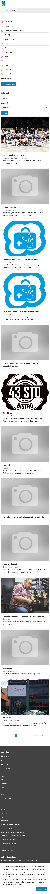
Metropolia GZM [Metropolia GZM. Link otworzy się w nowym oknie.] (6, 798)
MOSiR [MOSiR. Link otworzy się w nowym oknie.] (3, 809)
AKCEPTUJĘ (41, 889)
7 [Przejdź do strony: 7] (28, 735)
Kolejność (4, 103)
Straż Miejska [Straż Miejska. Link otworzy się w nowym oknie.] (5, 821)
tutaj (12, 879)
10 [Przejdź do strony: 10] (36, 735)
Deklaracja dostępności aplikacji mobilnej (14, 847)
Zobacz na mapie (9, 84)
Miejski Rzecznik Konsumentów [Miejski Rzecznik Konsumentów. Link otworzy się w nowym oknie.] (10, 824)
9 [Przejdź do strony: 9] (33, 735)
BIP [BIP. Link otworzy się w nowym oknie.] (2, 772)
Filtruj (5, 113)
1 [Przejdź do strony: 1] (13, 735)
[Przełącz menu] (45, 4)
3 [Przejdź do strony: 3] (18, 735)
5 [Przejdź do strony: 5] (23, 735)
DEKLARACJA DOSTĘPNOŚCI (8, 843)
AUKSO (3, 787)
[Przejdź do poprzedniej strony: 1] (10, 735)
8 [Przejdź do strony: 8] (30, 735)
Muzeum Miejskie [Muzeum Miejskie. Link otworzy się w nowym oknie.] (6, 791)
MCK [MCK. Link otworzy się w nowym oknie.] (2, 776)
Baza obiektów (10, 10)
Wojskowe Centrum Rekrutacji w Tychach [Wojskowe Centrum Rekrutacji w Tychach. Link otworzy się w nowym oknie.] (13, 836)
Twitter (4, 760)
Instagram (5, 768)
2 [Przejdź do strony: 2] (16, 735)
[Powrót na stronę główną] (2, 10)
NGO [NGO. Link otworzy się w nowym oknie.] (2, 817)
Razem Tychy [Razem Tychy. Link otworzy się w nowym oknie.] (4, 813)
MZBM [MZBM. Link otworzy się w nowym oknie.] (2, 806)
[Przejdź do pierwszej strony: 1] (7, 735)
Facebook (5, 756)
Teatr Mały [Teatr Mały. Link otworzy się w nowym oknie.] (4, 783)
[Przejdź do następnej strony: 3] (39, 735)
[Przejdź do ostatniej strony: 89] (42, 735)
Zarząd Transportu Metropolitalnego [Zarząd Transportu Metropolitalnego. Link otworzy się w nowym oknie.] (12, 832)
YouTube (5, 764)
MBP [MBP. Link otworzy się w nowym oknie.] (2, 780)
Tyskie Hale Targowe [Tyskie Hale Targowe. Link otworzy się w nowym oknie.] (7, 828)
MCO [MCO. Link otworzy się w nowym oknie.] (2, 794)
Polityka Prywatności (7, 850)
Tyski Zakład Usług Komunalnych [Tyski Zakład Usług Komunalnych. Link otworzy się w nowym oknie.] (11, 839)
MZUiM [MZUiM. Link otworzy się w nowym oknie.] (3, 802)
